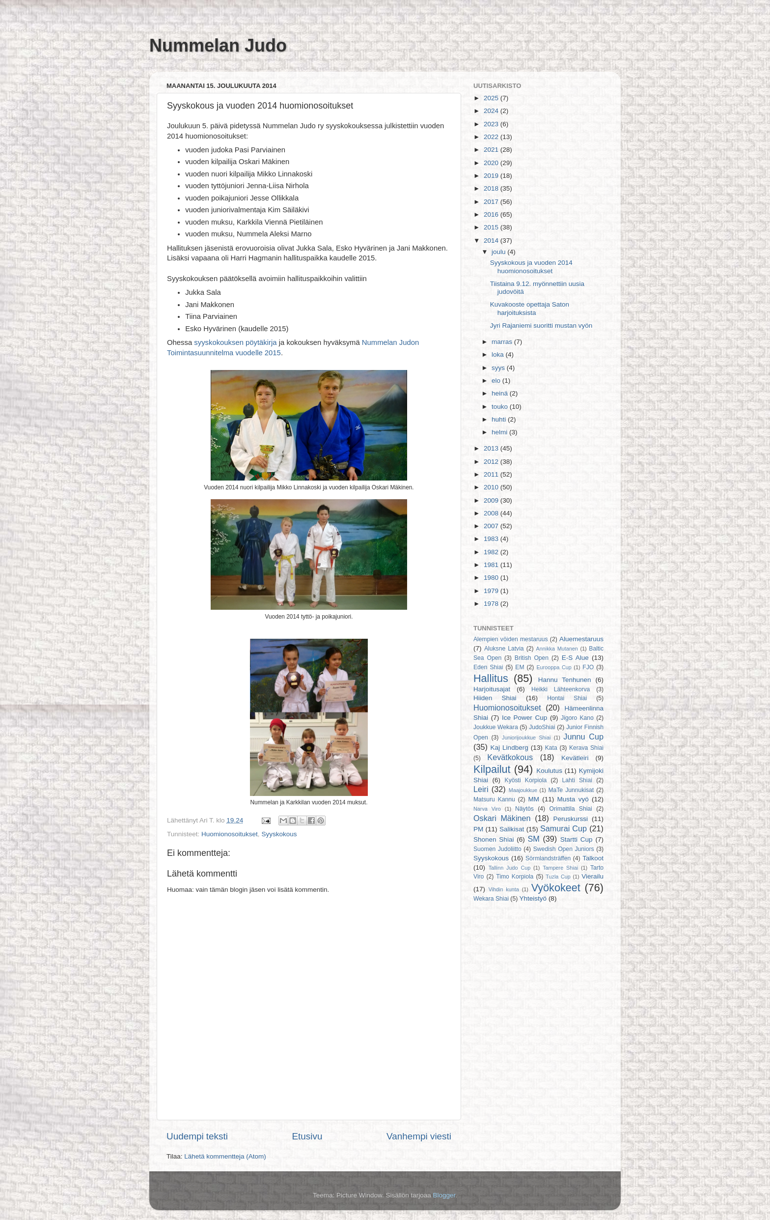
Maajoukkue (523, 790)
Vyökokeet (555, 887)
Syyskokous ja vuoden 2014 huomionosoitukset (531, 266)
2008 (492, 513)
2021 (492, 149)
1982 (492, 552)
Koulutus (549, 770)
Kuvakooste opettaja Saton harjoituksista (529, 308)
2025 (492, 98)
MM (534, 799)
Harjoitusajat (491, 689)
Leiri (481, 789)
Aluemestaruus (581, 639)
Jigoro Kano (577, 717)
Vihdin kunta (504, 889)
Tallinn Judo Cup (510, 868)
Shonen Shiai (493, 839)
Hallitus (490, 678)
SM (534, 838)
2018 (492, 188)
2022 (492, 137)
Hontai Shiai (567, 698)
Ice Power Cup (524, 717)
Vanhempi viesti (418, 1136)
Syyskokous (279, 834)
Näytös (524, 808)
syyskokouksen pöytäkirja (235, 342)
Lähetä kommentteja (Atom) (225, 1156)
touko (501, 406)
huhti (500, 419)
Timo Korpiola (514, 876)
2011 (492, 474)
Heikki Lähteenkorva (560, 689)
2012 (492, 461)
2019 (492, 175)
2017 (492, 201)
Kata (551, 747)
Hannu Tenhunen (564, 679)
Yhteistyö (533, 898)
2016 (492, 214)
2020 (492, 163)
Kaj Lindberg (509, 747)
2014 (492, 240)
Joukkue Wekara (495, 727)
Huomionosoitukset (229, 834)
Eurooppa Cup (553, 667)
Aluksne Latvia (504, 648)
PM (478, 829)
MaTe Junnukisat (571, 790)
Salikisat (511, 829)
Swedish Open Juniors (563, 849)
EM (519, 667)
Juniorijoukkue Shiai (526, 737)
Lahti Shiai (577, 780)
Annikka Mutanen (557, 649)
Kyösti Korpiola (526, 780)
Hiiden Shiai (495, 698)
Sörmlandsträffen (548, 858)
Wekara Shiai (491, 898)
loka (499, 354)
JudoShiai (542, 727)
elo (497, 380)
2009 (492, 500)
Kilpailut (492, 769)
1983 (492, 538)
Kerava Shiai (586, 747)
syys (499, 367)
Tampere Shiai (560, 868)
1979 (492, 591)
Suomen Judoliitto (497, 849)
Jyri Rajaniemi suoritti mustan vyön (541, 325)
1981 (492, 564)
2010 (492, 487)
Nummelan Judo (218, 45)
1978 (492, 603)
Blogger (444, 1195)
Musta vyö (573, 799)
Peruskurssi (570, 819)
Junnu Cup (583, 736)
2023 (492, 124)
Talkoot (593, 858)
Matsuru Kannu (494, 799)
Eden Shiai (488, 667)
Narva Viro (487, 809)
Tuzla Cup (558, 877)
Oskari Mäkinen (502, 818)
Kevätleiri (575, 758)
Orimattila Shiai (570, 808)
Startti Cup (576, 839)
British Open (532, 657)
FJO (588, 667)
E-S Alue (575, 657)
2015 (492, 227)
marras (503, 341)
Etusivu (307, 1136)
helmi (500, 432)
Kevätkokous (510, 757)
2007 (492, 526)
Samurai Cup (563, 828)
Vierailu (592, 876)
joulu (499, 251)
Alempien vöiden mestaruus (510, 639)
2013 (492, 448)
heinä (501, 393)
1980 (492, 577)
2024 (492, 110)
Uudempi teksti (197, 1136)
